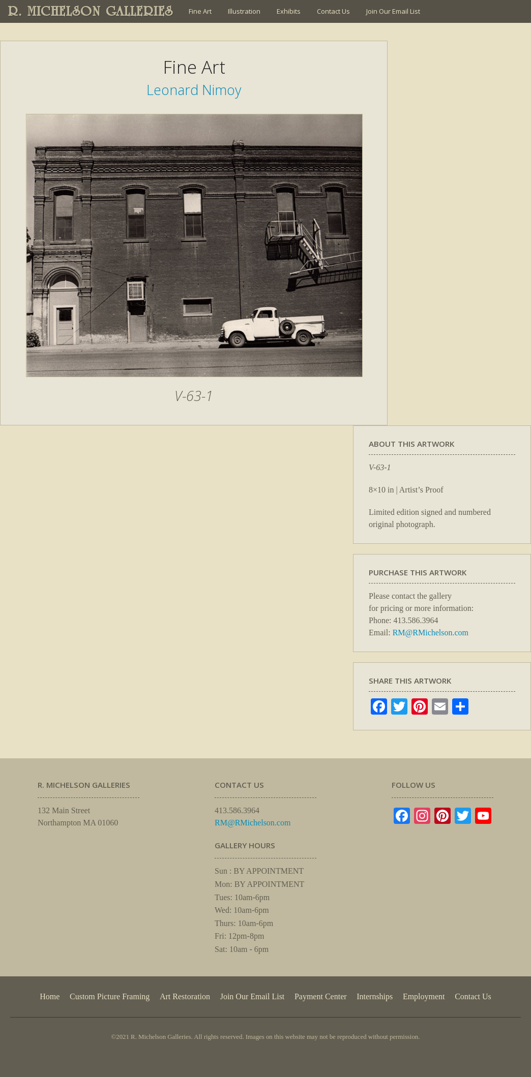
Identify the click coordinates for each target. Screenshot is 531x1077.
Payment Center (320, 996)
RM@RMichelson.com (430, 632)
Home (50, 996)
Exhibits (289, 11)
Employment (424, 996)
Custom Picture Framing (110, 996)
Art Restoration (185, 996)
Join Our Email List (393, 11)
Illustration (244, 11)
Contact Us (333, 11)
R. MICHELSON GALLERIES (90, 11)
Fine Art (200, 11)
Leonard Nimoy (193, 89)
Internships (375, 996)
